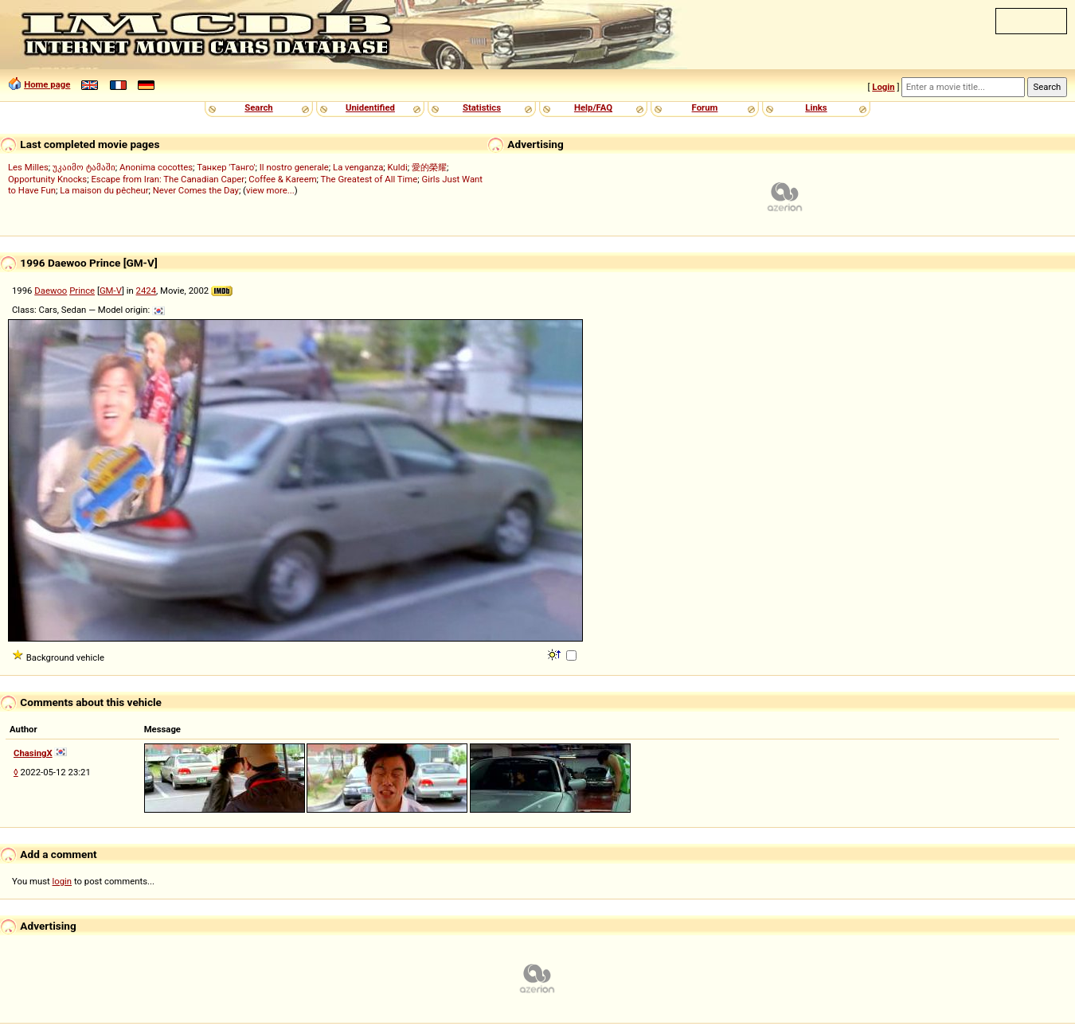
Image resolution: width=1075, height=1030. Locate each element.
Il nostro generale (294, 167)
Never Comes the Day (196, 190)
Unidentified (370, 107)
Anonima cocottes (156, 167)
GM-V (111, 290)
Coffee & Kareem (282, 179)
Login (883, 86)
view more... (270, 190)
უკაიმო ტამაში (84, 167)
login (62, 881)
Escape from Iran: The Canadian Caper (167, 179)
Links (816, 107)
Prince (82, 290)
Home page (47, 84)
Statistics (482, 107)
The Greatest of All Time (369, 179)
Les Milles (28, 167)
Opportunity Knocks (47, 179)
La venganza (358, 167)
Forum (705, 107)
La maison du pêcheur (104, 190)
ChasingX (33, 753)
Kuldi (398, 167)
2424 (146, 290)
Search (258, 107)
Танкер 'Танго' (226, 167)
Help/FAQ (593, 107)
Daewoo (50, 290)
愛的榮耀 (429, 167)
